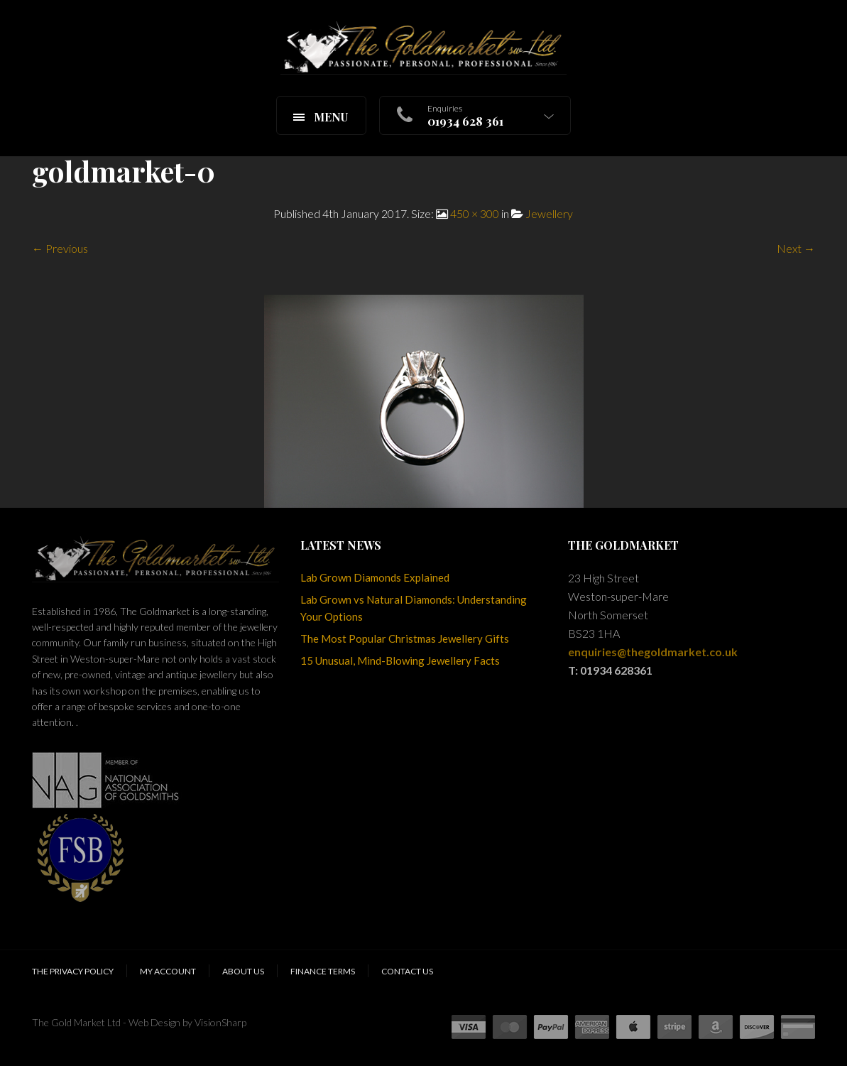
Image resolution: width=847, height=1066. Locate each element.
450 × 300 (474, 213)
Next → (796, 248)
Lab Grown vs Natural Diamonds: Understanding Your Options (413, 608)
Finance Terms (322, 971)
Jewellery (549, 213)
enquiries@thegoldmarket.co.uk (653, 651)
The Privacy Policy (73, 971)
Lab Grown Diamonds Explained (374, 577)
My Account (168, 971)
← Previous (60, 248)
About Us (243, 971)
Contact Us (407, 971)
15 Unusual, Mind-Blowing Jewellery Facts (400, 660)
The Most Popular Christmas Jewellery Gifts (404, 638)
